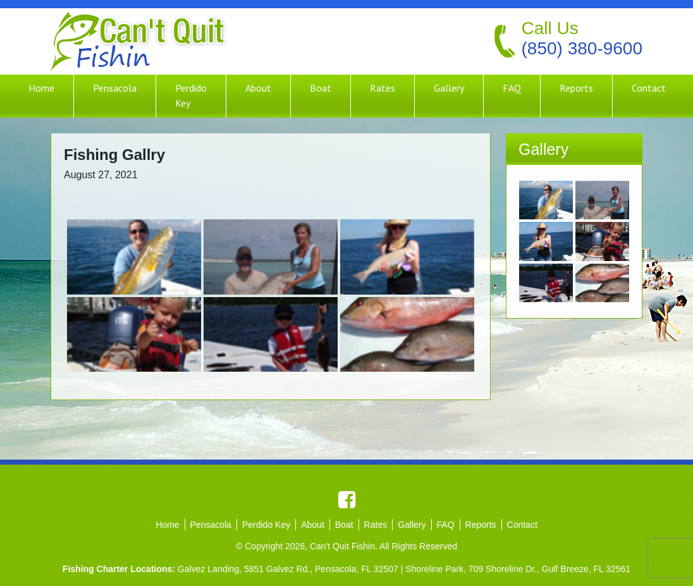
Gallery (449, 88)
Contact (649, 88)
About (258, 88)
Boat (320, 88)
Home (41, 88)
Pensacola (115, 88)
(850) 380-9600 (582, 48)
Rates (382, 88)
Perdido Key (191, 95)
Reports (576, 88)
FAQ (512, 88)
